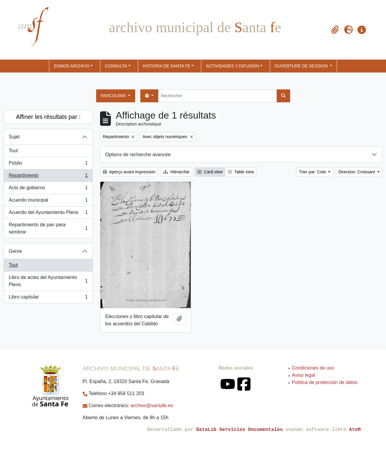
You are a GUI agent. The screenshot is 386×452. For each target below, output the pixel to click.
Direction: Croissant (357, 171)
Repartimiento (48, 176)
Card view (210, 171)
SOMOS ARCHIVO (72, 65)
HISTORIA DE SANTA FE (166, 65)
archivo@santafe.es (152, 405)
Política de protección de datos (325, 382)
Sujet (14, 136)
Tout (13, 150)
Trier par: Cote (313, 171)
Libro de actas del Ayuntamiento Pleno (48, 281)
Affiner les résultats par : (48, 116)
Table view (241, 171)
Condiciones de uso (313, 367)
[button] (335, 29)
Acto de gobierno (48, 189)
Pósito (48, 164)
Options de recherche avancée (138, 154)
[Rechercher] (217, 95)
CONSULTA (116, 65)
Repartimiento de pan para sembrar (48, 228)
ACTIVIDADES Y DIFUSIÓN (232, 65)
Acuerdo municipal (48, 201)
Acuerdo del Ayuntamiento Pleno (48, 213)
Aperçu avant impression (129, 171)
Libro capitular (48, 298)
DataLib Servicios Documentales (239, 429)
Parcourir (114, 95)
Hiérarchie (176, 171)
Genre (15, 251)
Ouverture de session (302, 65)
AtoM (354, 429)
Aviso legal (303, 375)
